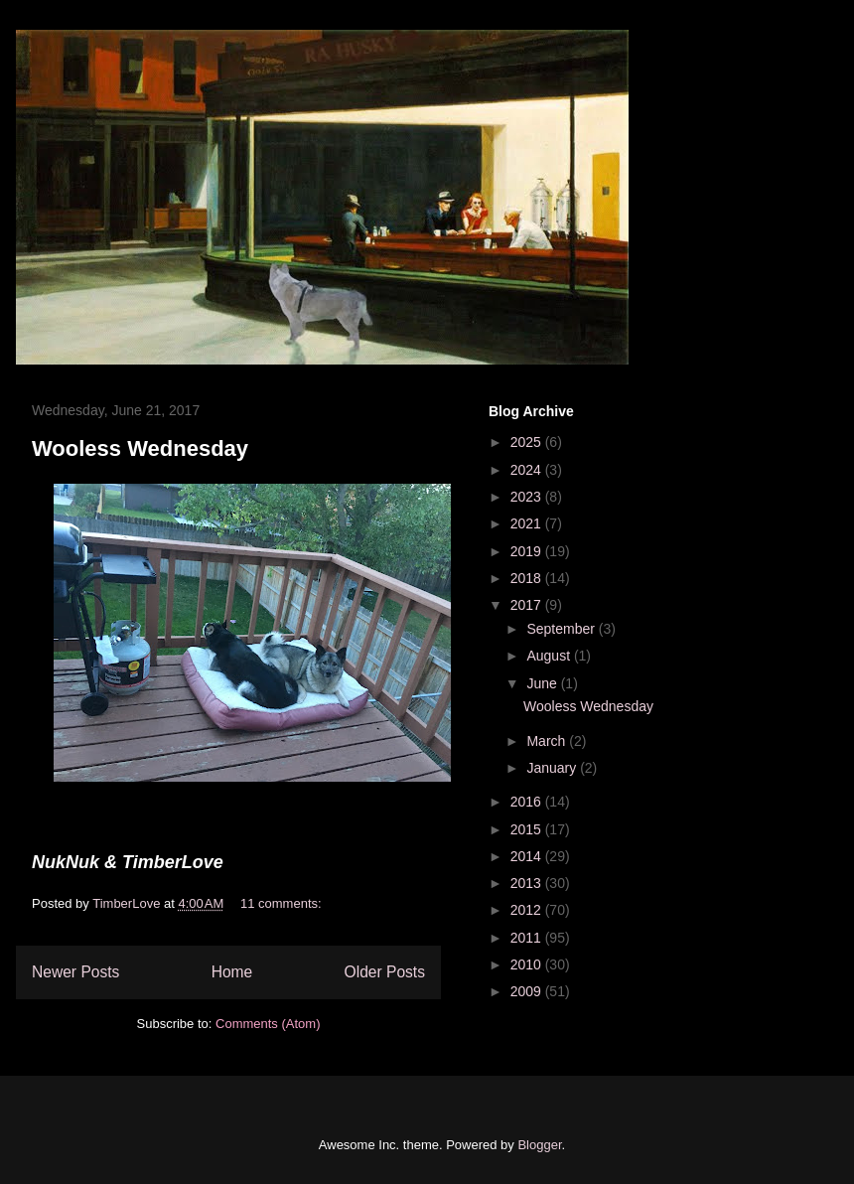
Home (232, 971)
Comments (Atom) (267, 1023)
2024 (527, 470)
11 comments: (282, 903)
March (547, 741)
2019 (527, 551)
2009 (527, 991)
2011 (527, 938)
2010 (527, 964)
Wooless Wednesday (140, 448)
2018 (527, 578)
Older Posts (385, 971)
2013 (527, 883)
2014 (527, 856)
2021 (527, 523)
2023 (527, 497)
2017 (527, 605)
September (562, 629)
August (549, 656)
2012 (527, 910)
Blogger (539, 1144)
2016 (527, 802)
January (553, 768)
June (543, 683)
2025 (527, 442)
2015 (527, 829)
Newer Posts (75, 971)
